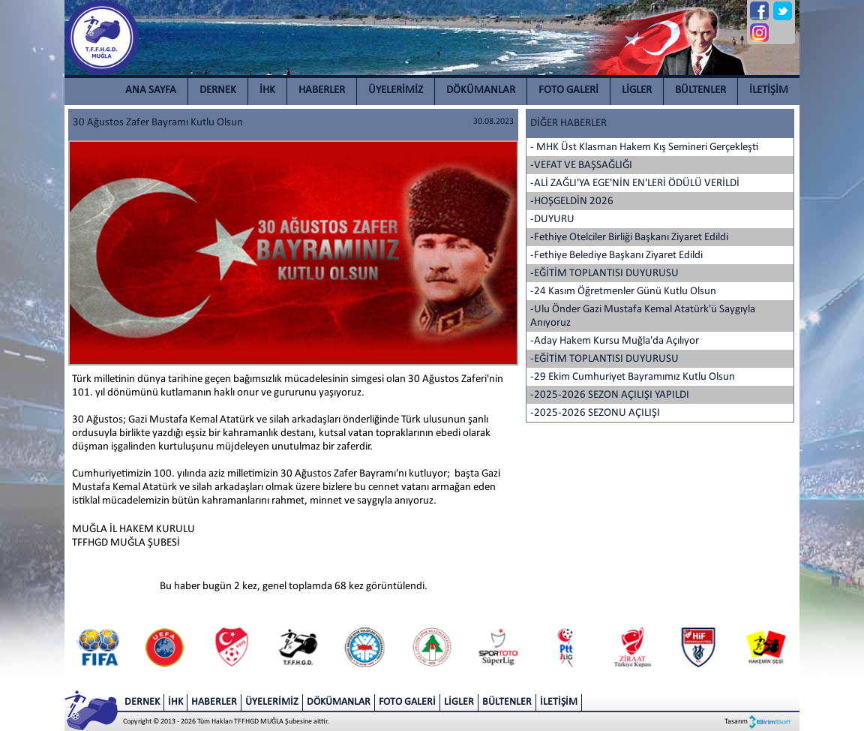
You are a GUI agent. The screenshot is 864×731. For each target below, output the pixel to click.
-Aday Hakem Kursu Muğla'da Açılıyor (614, 341)
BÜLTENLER (700, 90)
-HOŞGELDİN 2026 (572, 201)
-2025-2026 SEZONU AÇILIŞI (595, 413)
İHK (267, 90)
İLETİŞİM (768, 90)
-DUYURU (552, 219)
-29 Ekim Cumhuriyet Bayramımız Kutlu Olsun (632, 377)
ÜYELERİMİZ (395, 90)
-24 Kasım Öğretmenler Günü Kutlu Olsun (623, 291)
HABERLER (321, 90)
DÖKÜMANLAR (480, 90)
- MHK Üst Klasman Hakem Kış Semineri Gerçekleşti (644, 147)
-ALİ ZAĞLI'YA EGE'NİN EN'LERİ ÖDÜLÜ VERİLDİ (635, 183)
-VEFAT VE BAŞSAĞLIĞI (581, 165)
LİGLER (637, 90)
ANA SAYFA (150, 90)
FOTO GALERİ (568, 90)
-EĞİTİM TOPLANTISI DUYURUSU (604, 273)
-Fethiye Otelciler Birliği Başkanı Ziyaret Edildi (629, 237)
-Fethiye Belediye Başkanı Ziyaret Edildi (616, 255)
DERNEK (218, 90)
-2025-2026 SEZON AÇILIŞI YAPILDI (609, 395)
